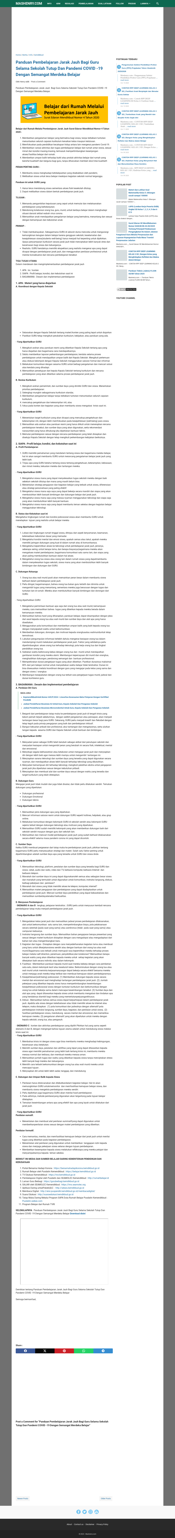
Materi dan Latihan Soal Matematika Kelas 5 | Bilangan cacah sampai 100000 (142, 193)
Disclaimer (90, 1524)
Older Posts (106, 1498)
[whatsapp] (83, 1350)
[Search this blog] (157, 3)
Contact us (78, 1524)
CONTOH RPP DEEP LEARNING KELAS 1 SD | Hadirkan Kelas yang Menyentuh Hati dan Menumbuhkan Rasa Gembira (137, 160)
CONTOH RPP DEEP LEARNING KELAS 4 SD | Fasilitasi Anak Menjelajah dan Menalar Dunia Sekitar (138, 91)
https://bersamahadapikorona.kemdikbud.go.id (76, 1168)
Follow (120, 3)
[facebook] (25, 1350)
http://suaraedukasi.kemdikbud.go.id (55, 1194)
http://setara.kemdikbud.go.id (70, 1188)
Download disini (77, 1213)
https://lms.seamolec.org (73, 1184)
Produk (132, 3)
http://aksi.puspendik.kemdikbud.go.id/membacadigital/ (67, 1191)
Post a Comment (38, 82)
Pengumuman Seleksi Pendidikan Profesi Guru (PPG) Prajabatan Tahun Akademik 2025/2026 (137, 68)
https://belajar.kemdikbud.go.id (81, 1171)
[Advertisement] (87, 30)
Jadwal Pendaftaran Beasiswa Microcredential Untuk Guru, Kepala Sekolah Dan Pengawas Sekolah (66, 708)
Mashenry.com (29, 3)
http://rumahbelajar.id (98, 1178)
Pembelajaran (86, 3)
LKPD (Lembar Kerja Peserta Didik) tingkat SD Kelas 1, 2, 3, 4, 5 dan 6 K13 (144, 209)
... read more (130, 126)
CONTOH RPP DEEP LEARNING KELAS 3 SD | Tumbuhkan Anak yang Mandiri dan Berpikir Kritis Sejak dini (137, 114)
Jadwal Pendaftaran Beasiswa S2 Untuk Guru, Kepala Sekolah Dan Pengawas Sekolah (60, 704)
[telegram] (103, 1350)
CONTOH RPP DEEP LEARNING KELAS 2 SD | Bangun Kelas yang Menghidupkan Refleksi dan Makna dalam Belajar (137, 137)
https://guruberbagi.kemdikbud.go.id (61, 1181)
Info (49, 3)
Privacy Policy (102, 1524)
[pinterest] (64, 1350)
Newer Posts (22, 1498)
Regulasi (69, 3)
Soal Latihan (104, 3)
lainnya (144, 3)
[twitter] (45, 1350)
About (69, 1524)
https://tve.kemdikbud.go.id (62, 1174)
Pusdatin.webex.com (32, 1201)
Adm (58, 3)
